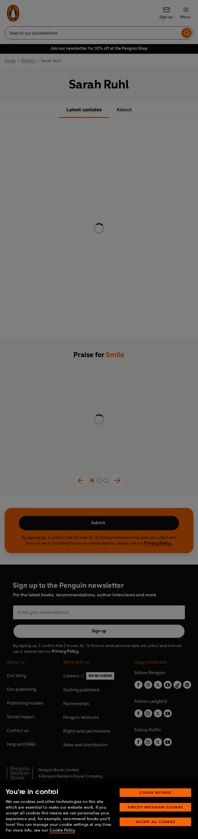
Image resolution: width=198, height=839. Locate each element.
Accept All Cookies (155, 822)
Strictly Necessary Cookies (155, 807)
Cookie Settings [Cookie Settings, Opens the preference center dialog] (155, 792)
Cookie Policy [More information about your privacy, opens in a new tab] (62, 830)
